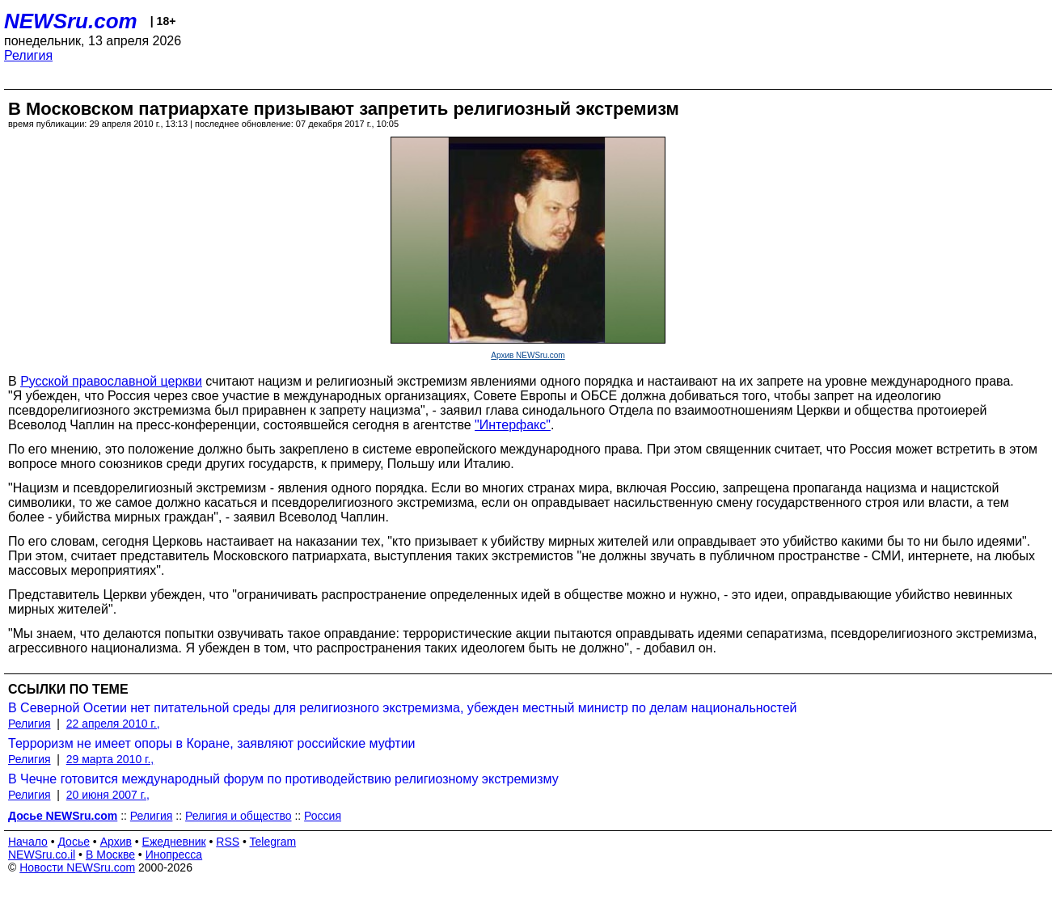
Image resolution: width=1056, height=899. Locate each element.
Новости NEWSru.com (77, 867)
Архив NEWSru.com (527, 355)
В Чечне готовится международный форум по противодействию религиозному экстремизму (283, 779)
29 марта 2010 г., (110, 759)
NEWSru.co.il (41, 854)
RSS (227, 841)
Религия (28, 55)
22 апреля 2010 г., (113, 723)
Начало (28, 841)
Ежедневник (174, 841)
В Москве (110, 854)
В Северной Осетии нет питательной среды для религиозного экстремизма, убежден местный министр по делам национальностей (402, 708)
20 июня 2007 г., (108, 794)
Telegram (273, 841)
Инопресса (174, 854)
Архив (116, 841)
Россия (322, 815)
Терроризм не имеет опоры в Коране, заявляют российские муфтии (212, 743)
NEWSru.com (70, 21)
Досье (73, 841)
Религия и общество (238, 815)
